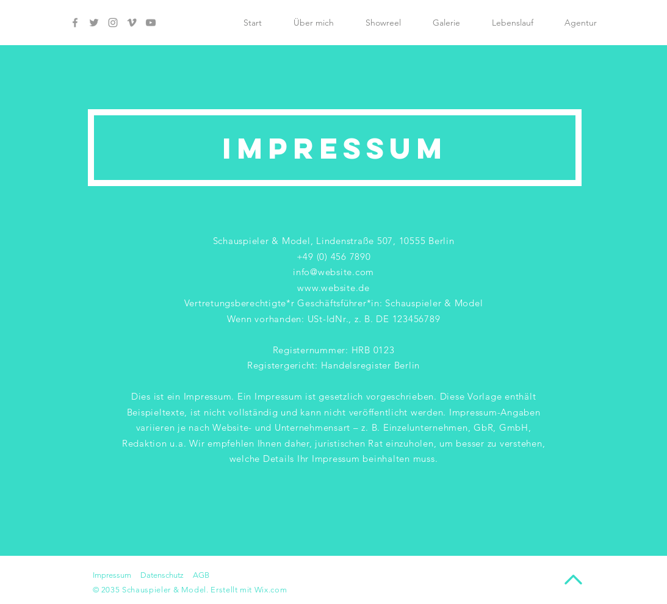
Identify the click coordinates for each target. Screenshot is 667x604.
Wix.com (270, 589)
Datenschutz (162, 575)
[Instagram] (113, 22)
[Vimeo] (132, 22)
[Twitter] (94, 22)
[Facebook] (75, 22)
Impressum (112, 575)
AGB (201, 575)
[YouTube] (151, 22)
